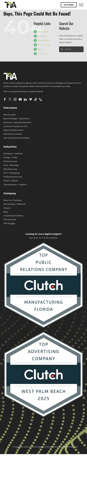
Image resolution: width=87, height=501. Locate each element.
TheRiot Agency (37, 447)
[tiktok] (35, 99)
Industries (42, 36)
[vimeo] (30, 99)
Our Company (44, 45)
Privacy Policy (52, 447)
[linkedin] (25, 99)
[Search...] (71, 49)
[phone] (40, 99)
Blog (40, 49)
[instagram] (15, 99)
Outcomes (43, 32)
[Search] (62, 49)
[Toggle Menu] (81, 5)
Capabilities (43, 40)
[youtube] (20, 99)
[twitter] (10, 99)
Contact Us (43, 54)
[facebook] (4, 99)
